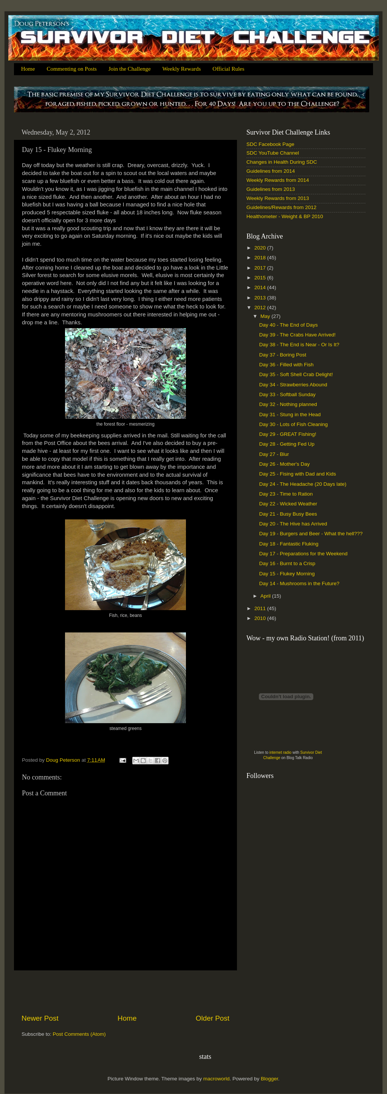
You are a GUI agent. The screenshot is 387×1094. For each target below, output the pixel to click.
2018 (260, 257)
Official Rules (228, 69)
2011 (260, 608)
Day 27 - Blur (274, 454)
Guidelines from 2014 (270, 171)
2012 (260, 307)
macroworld (216, 1079)
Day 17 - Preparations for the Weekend (303, 553)
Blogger (269, 1079)
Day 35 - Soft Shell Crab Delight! (296, 374)
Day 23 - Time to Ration (286, 494)
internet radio (280, 752)
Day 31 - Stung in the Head (290, 414)
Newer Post (40, 1018)
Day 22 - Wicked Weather (288, 504)
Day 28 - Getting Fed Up (286, 444)
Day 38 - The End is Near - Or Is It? (299, 344)
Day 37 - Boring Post (283, 355)
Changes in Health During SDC (281, 162)
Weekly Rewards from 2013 (277, 198)
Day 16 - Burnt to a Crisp (287, 563)
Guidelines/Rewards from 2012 (281, 207)
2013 (260, 298)
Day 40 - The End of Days (288, 325)
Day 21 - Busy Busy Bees (288, 514)
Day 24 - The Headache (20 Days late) (303, 484)
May (265, 316)
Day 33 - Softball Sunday (287, 394)
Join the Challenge (129, 69)
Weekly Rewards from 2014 (277, 180)
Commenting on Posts (71, 69)
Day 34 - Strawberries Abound (293, 384)
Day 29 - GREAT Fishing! (287, 434)
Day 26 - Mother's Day (284, 464)
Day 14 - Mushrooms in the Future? (299, 583)
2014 (260, 287)
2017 (260, 268)
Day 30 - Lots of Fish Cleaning (293, 424)
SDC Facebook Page (270, 144)
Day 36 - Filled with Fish (286, 364)
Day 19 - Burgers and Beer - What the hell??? (311, 533)
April (266, 596)
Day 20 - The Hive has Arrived (293, 524)
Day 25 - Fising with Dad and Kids (297, 474)
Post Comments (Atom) (79, 1034)
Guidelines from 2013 (270, 189)
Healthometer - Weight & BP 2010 (284, 216)
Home (28, 69)
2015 (260, 277)
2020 (260, 248)
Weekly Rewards (182, 69)
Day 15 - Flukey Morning (287, 573)
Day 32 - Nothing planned (288, 404)
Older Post (212, 1018)
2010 (260, 618)
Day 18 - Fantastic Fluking (289, 544)
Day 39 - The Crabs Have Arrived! (297, 335)
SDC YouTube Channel (272, 153)
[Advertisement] (125, 992)
